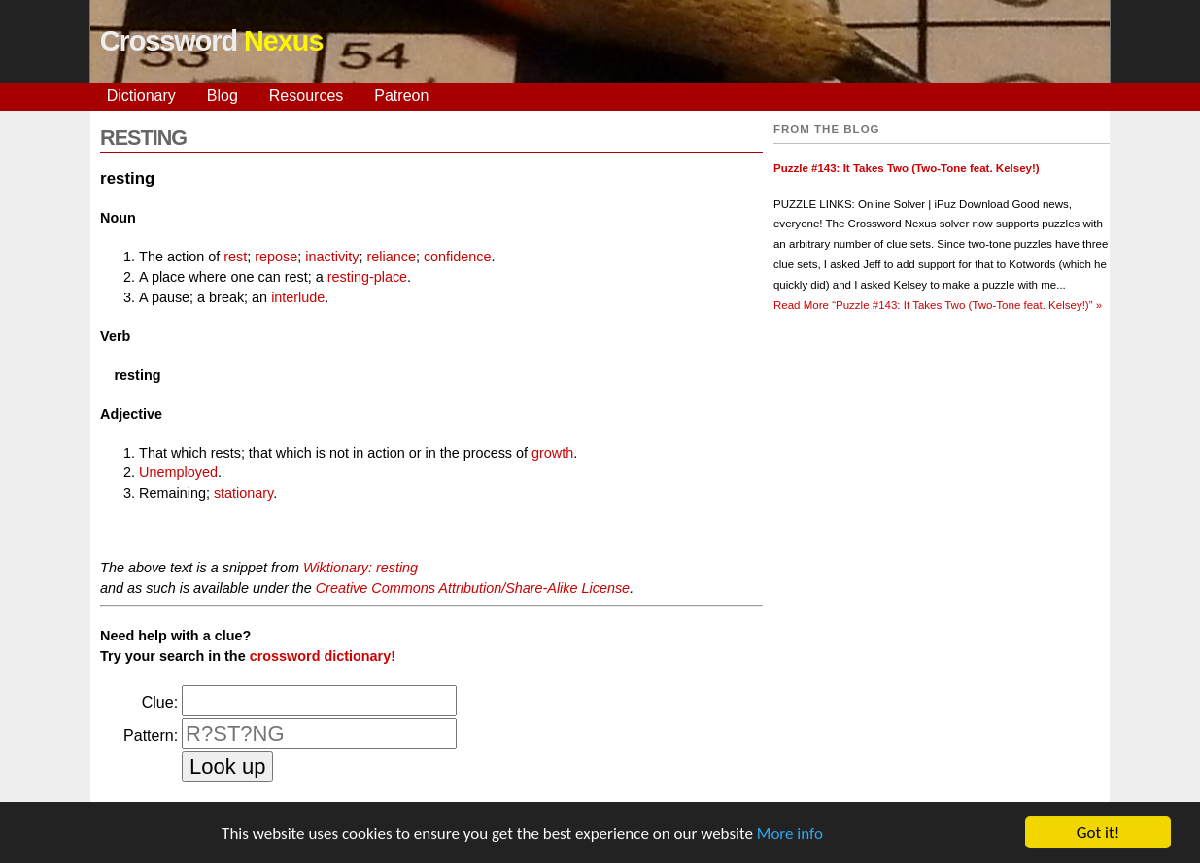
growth (552, 453)
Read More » (937, 305)
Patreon (401, 95)
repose (276, 256)
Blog (222, 95)
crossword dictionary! (322, 656)
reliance (391, 256)
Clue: (160, 702)
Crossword (212, 40)
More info (790, 834)
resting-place (367, 277)
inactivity (332, 256)
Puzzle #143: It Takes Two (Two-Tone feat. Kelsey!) (906, 168)
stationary (243, 493)
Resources (306, 95)
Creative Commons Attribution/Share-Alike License (473, 588)
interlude (298, 297)
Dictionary (141, 95)
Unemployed (178, 472)
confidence (458, 256)
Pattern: (150, 735)
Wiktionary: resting (360, 567)
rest (235, 256)
